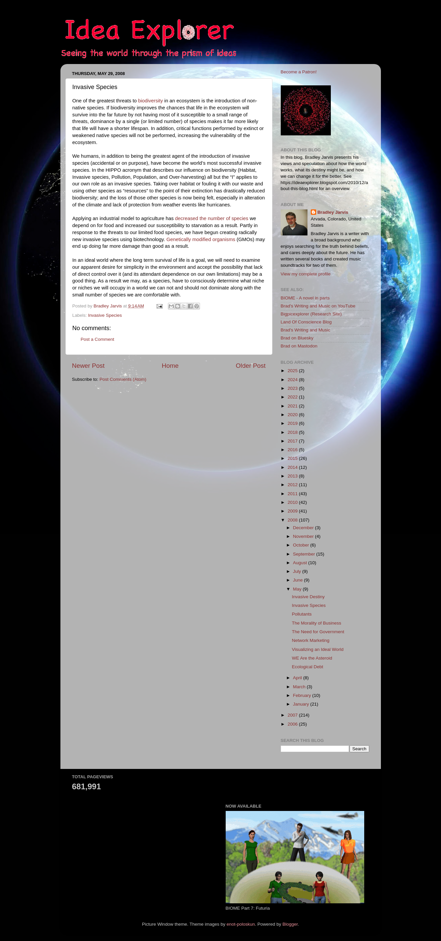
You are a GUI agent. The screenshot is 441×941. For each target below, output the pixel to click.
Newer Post (88, 365)
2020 (293, 414)
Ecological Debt (307, 666)
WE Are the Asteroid (312, 658)
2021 (293, 405)
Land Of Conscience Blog (306, 321)
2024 (293, 379)
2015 (293, 458)
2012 (293, 484)
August (300, 562)
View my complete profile (306, 273)
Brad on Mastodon (299, 345)
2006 (293, 724)
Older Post (250, 365)
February (302, 695)
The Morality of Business (316, 623)
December (304, 527)
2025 (293, 370)
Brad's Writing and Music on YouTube (318, 305)
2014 (293, 467)
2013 (293, 476)
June (298, 580)
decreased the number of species (211, 218)
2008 (293, 520)
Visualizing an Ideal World (318, 649)
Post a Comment (98, 339)
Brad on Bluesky (297, 337)
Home (170, 365)
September (304, 554)
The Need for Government (318, 631)
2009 (293, 511)
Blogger (290, 924)
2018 (293, 432)
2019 (293, 423)
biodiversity (150, 100)
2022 (293, 396)
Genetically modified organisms (200, 239)
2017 (293, 440)
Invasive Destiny (308, 596)
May (298, 589)
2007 (293, 715)
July (297, 571)
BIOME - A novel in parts (305, 297)
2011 (293, 493)
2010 (293, 502)
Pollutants (301, 614)
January (301, 704)
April (298, 677)
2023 (293, 388)
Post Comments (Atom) (122, 379)
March (300, 686)
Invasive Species (105, 315)
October (301, 545)
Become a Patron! (299, 71)
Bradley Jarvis (332, 212)
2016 (293, 449)
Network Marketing (310, 640)
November (304, 536)
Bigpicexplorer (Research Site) (311, 313)
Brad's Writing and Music (305, 329)
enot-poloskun (241, 924)
